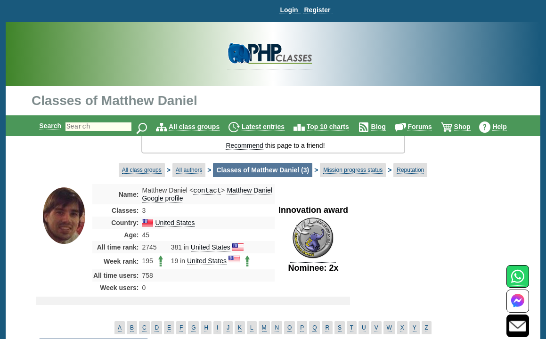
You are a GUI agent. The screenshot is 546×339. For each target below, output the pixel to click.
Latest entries (271, 126)
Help (507, 126)
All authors (189, 170)
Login (289, 10)
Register (317, 10)
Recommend (244, 145)
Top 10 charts (336, 126)
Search (42, 125)
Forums (428, 126)
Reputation (410, 170)
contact (207, 190)
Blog (386, 126)
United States (175, 223)
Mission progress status (353, 170)
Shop (470, 126)
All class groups (202, 126)
